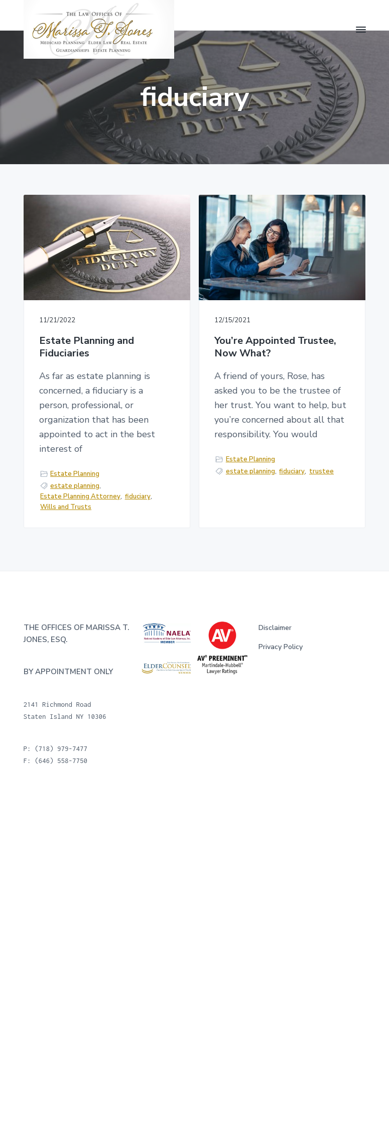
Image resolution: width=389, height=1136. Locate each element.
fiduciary (138, 496)
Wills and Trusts (65, 507)
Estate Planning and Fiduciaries (86, 347)
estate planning (74, 485)
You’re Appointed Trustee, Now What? (275, 347)
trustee (321, 471)
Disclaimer (275, 628)
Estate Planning (74, 473)
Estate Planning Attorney (80, 496)
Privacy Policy (280, 647)
